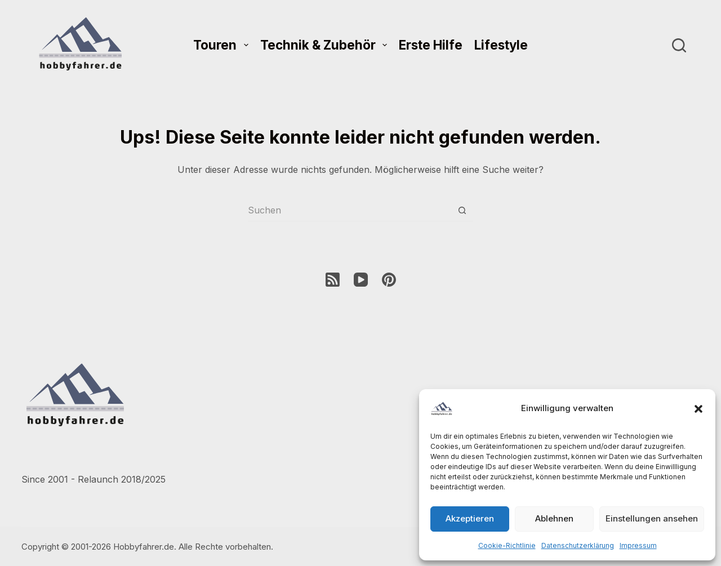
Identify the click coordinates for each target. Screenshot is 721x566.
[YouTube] (361, 280)
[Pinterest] (389, 280)
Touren (222, 44)
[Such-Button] (462, 210)
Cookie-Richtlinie (507, 545)
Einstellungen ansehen (652, 518)
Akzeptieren (470, 518)
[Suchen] (679, 45)
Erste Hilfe (430, 44)
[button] (698, 409)
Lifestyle (501, 44)
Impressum (638, 545)
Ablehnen (554, 518)
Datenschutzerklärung (577, 545)
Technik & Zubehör (325, 44)
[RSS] (333, 280)
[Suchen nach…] (349, 210)
